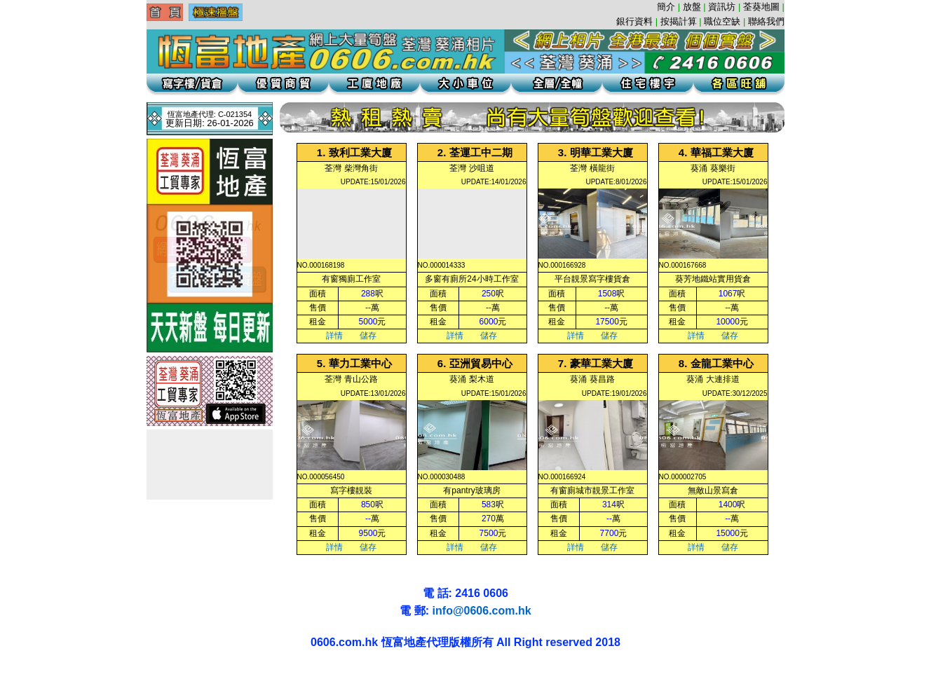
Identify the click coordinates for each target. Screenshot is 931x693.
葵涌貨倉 (37, 672)
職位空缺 (722, 21)
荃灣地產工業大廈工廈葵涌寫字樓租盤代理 (13, 686)
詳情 (334, 336)
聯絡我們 (766, 21)
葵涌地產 (44, 672)
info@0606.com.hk (482, 611)
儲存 (368, 336)
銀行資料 (634, 21)
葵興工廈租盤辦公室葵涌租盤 (84, 672)
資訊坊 (721, 6)
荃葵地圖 (761, 6)
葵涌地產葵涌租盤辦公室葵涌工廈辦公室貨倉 (60, 672)
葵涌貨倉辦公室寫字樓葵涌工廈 (103, 672)
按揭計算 (678, 21)
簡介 (666, 6)
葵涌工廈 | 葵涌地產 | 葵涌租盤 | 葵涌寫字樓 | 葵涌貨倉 (17, 672)
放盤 (692, 6)
